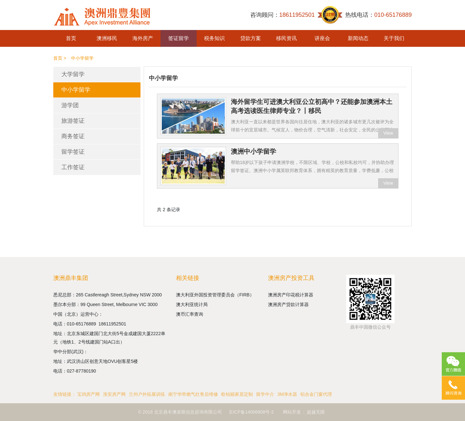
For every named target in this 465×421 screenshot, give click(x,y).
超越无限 (316, 412)
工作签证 (73, 167)
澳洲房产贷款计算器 (288, 304)
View (388, 133)
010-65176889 (82, 323)
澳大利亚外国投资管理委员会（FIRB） (215, 294)
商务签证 (73, 136)
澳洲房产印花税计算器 (290, 294)
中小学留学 (75, 90)
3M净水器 (287, 394)
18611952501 (113, 323)
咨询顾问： (282, 15)
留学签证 (73, 152)
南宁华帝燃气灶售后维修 (193, 394)
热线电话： (378, 15)
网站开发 (292, 412)
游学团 (70, 105)
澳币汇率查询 (189, 314)
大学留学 (73, 74)
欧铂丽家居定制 (237, 394)
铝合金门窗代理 (316, 394)
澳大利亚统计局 (192, 304)
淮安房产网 (114, 394)
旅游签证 (73, 121)
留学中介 (265, 394)
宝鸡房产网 (88, 394)
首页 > (59, 58)
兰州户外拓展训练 (147, 394)
